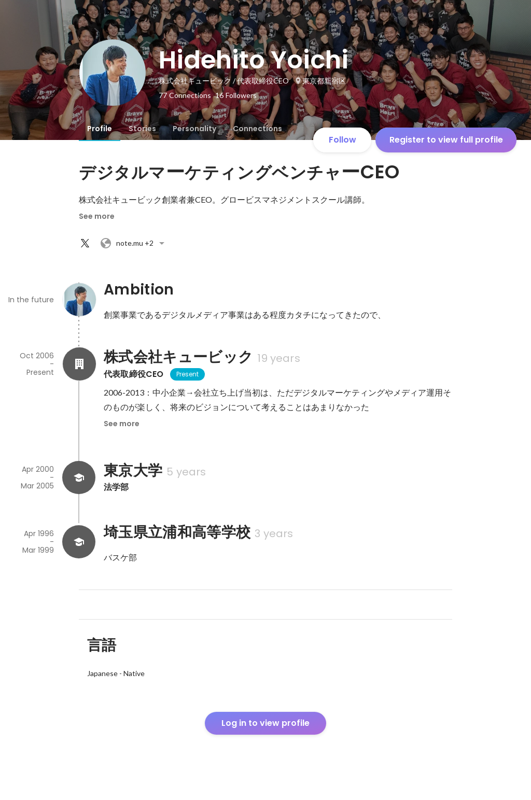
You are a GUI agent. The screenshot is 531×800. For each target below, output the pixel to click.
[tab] (99, 128)
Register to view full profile (446, 140)
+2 (134, 243)
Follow (342, 140)
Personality (194, 128)
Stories (142, 128)
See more (97, 216)
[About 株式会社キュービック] (78, 364)
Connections (257, 128)
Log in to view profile (265, 723)
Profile (99, 128)
